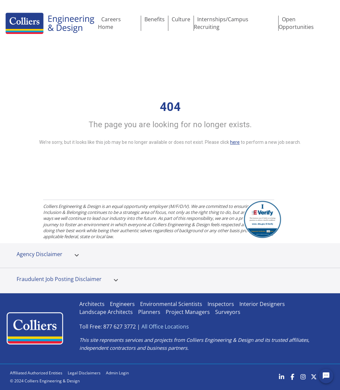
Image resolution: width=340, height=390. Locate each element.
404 (170, 107)
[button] (76, 255)
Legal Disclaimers (84, 373)
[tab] (76, 255)
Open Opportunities (296, 23)
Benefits (154, 19)
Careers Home (109, 23)
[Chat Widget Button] (326, 376)
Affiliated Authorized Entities (36, 373)
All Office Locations (165, 326)
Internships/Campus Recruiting (221, 23)
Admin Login (117, 373)
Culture (181, 19)
